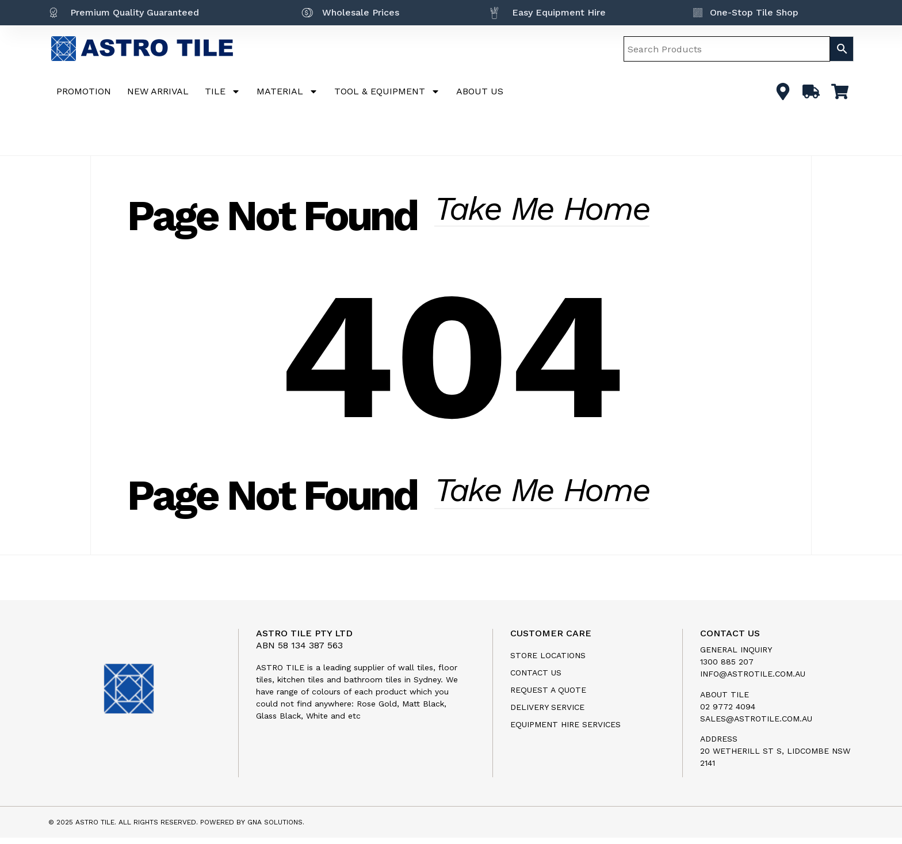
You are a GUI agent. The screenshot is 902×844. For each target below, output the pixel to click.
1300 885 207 (727, 668)
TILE (222, 91)
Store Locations (548, 661)
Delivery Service (547, 713)
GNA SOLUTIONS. (275, 828)
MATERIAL (287, 91)
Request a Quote (548, 696)
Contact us (535, 678)
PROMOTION (83, 91)
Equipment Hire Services (565, 730)
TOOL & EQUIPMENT (387, 91)
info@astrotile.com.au (752, 680)
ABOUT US (479, 91)
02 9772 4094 (727, 712)
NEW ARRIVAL (158, 91)
